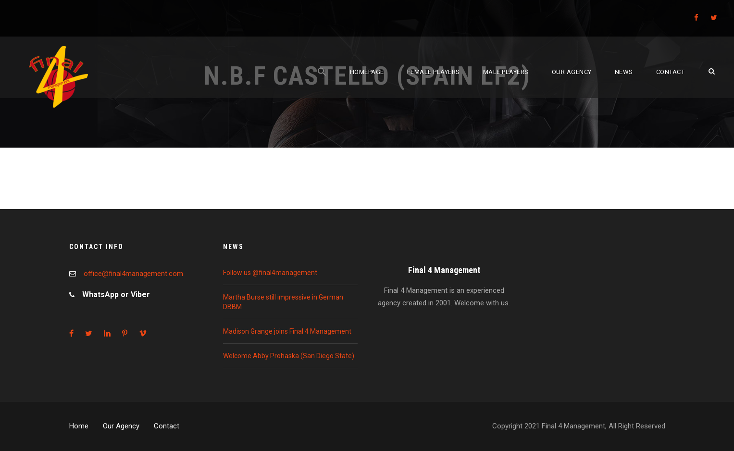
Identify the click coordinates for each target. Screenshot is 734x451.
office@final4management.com (133, 273)
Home (78, 426)
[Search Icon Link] (322, 82)
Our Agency (121, 426)
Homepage (367, 71)
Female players (433, 71)
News (624, 71)
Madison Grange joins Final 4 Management (287, 331)
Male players (506, 71)
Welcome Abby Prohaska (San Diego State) (288, 356)
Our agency (572, 71)
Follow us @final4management (270, 272)
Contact (670, 71)
